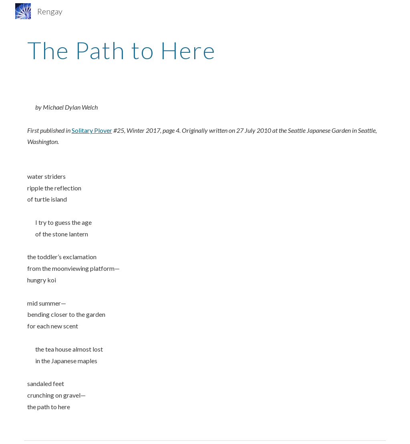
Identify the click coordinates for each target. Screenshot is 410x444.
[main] (205, 50)
